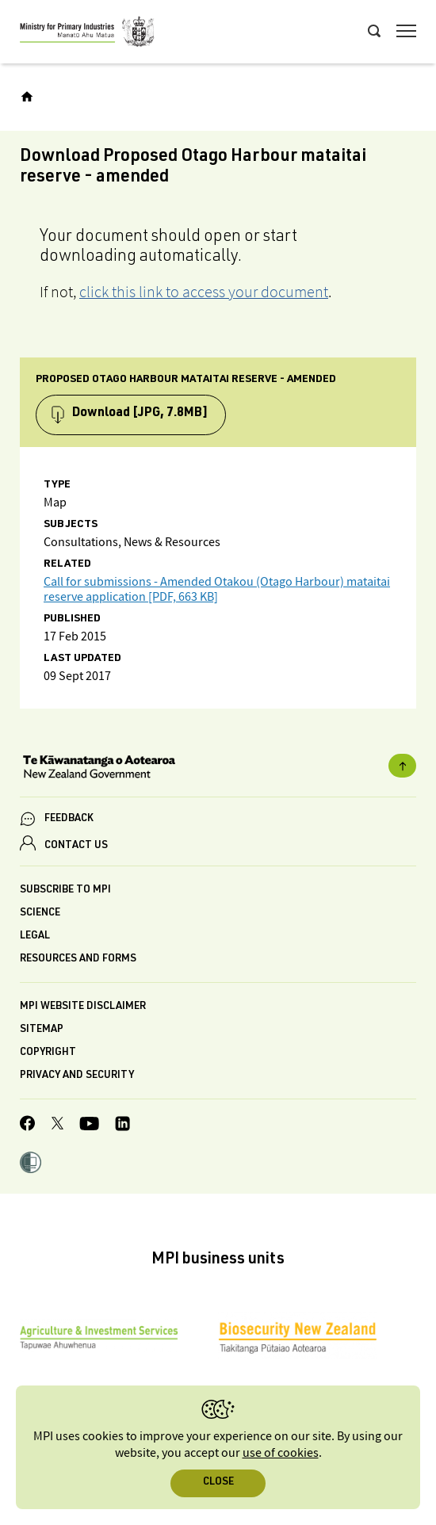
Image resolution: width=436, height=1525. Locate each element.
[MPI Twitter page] (57, 1125)
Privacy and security (77, 1076)
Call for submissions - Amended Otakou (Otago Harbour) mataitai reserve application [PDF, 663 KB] (217, 589)
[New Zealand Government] (218, 768)
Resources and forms (78, 959)
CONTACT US (76, 846)
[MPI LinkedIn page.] (122, 1126)
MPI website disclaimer (83, 1007)
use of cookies (281, 1453)
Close (218, 1482)
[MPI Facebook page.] (28, 1125)
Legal (35, 936)
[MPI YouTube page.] (89, 1126)
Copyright (48, 1053)
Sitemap (41, 1030)
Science (40, 913)
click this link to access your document (203, 291)
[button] (30, 1164)
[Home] (27, 97)
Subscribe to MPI (65, 890)
